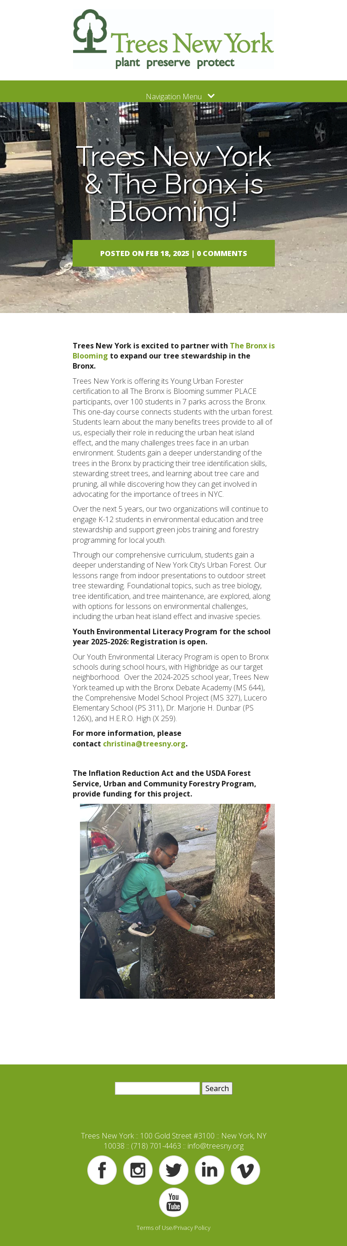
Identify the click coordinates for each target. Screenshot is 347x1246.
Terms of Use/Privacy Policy (173, 1227)
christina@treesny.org (144, 744)
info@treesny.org (216, 1146)
